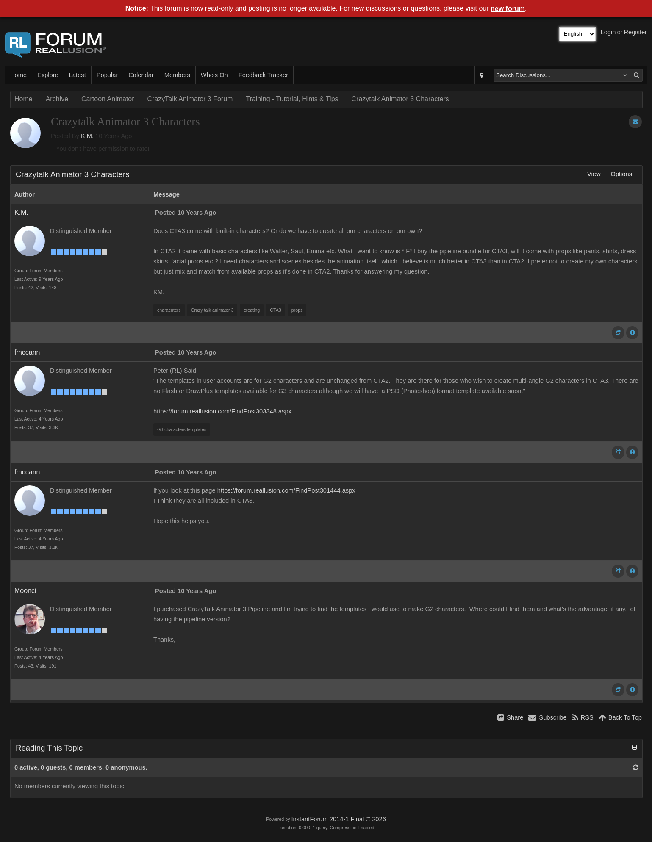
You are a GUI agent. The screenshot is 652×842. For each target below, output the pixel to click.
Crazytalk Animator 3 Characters (400, 98)
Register (635, 32)
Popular (107, 75)
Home (18, 75)
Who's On (214, 75)
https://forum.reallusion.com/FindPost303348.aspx (222, 411)
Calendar (140, 75)
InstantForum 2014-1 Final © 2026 (338, 819)
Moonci (25, 590)
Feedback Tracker (263, 75)
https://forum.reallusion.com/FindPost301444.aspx (286, 490)
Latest (77, 75)
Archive (57, 98)
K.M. (87, 136)
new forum (508, 8)
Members (177, 75)
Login (608, 32)
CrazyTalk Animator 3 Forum (190, 98)
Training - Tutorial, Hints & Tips (292, 98)
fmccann (27, 352)
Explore (48, 75)
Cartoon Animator (107, 98)
